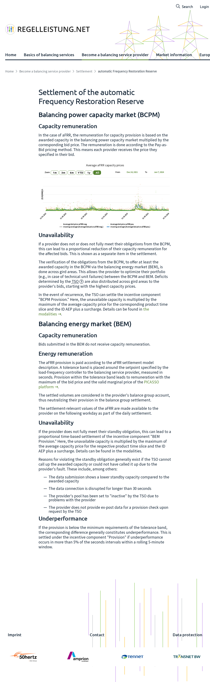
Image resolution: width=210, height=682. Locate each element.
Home (10, 54)
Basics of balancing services (49, 54)
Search (184, 6)
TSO (75, 281)
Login (204, 6)
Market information (174, 54)
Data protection (187, 634)
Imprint (15, 634)
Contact (97, 634)
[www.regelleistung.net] (47, 21)
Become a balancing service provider (115, 54)
